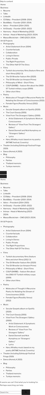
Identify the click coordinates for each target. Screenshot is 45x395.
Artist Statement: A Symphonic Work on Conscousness (26, 120)
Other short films (13, 92)
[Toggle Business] (39, 183)
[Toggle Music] (39, 304)
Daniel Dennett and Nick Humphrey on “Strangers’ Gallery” (25, 132)
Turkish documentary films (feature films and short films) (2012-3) (25, 72)
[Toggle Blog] (39, 363)
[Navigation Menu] (3, 172)
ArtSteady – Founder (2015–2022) (17, 29)
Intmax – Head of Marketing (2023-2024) (20, 35)
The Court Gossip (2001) (16, 112)
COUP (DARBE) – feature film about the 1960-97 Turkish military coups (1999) (25, 87)
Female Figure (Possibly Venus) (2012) (22, 103)
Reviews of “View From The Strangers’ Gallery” (25, 126)
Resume (6, 11)
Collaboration (11, 53)
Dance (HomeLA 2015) (12, 151)
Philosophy (10, 157)
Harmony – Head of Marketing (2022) (18, 32)
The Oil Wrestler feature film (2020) (21, 77)
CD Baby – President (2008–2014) (17, 20)
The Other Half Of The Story (18, 65)
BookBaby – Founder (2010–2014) (17, 23)
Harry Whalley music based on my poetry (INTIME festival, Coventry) (23, 141)
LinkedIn (7, 17)
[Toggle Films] (39, 252)
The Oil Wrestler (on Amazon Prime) (21, 80)
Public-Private (12, 59)
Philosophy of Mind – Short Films (20, 83)
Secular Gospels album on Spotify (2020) (23, 109)
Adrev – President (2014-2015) (16, 26)
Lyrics (11, 136)
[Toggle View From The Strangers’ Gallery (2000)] (39, 319)
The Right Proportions (15, 62)
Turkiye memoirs (13, 166)
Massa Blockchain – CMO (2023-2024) (19, 38)
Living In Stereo (12, 56)
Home (3, 4)
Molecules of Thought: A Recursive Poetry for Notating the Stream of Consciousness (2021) (25, 99)
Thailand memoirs (13, 163)
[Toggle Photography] (39, 226)
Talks (5, 14)
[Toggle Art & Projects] (39, 221)
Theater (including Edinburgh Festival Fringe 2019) (22, 147)
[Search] (10, 392)
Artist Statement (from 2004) (18, 47)
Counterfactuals (13, 50)
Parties (9, 160)
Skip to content (6, 1)
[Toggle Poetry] (39, 284)
